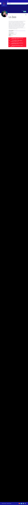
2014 (24, 11)
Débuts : (10, 35)
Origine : (10, 34)
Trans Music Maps (9, 503)
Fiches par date (24, 10)
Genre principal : (11, 30)
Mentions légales (4, 503)
